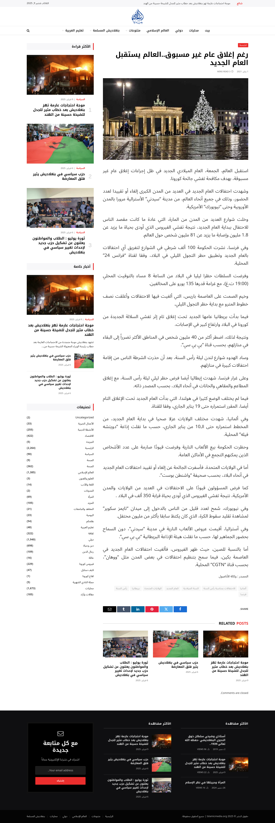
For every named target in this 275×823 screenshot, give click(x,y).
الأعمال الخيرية (86, 424)
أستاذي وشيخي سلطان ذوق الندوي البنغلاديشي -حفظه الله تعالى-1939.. (205, 740)
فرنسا (243, 594)
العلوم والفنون (86, 479)
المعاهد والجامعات (84, 509)
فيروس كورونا (86, 564)
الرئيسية (243, 45)
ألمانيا (243, 588)
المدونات (89, 491)
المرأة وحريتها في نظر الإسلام (205, 782)
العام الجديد (172, 588)
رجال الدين (88, 552)
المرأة (91, 497)
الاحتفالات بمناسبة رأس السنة (219, 588)
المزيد (91, 503)
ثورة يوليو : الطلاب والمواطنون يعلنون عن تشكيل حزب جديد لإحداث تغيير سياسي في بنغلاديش (125, 669)
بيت (207, 30)
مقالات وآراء (87, 594)
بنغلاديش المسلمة (106, 30)
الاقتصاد (89, 436)
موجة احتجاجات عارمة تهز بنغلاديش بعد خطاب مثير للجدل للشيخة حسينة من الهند (186, 3)
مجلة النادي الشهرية (83, 582)
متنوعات (134, 30)
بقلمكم (90, 521)
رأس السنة (121, 588)
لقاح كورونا (88, 576)
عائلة (91, 558)
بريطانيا (136, 588)
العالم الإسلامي (157, 30)
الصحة (90, 460)
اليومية (90, 515)
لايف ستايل (87, 570)
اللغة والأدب (87, 485)
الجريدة (90, 442)
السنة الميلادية (191, 588)
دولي (179, 30)
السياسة (80, 99)
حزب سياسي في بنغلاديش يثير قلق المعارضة (178, 665)
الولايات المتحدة (153, 588)
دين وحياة (88, 546)
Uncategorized (84, 418)
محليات (194, 30)
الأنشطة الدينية (86, 430)
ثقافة (91, 533)
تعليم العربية (74, 30)
